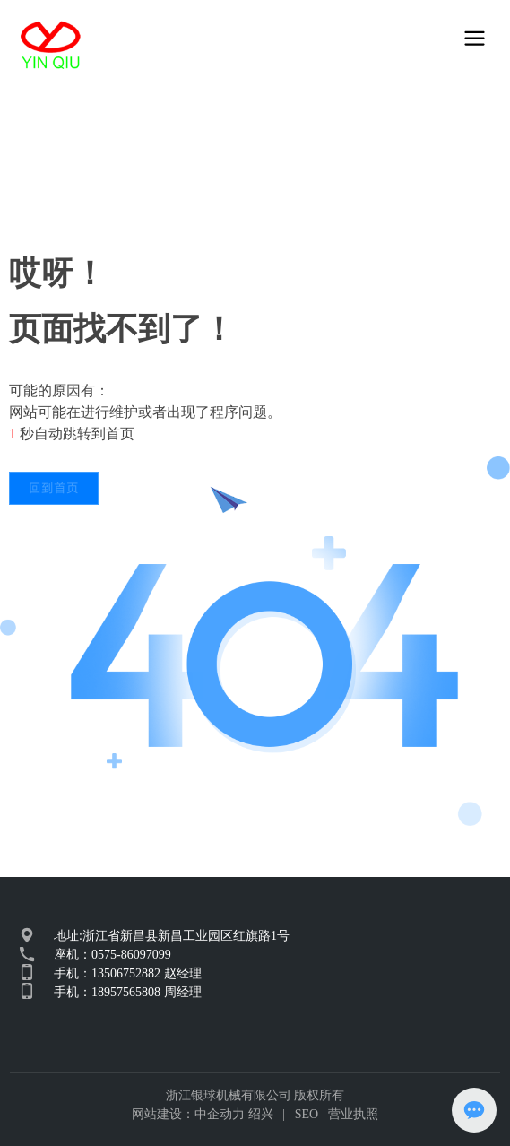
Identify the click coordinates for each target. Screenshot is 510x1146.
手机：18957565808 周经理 (128, 992)
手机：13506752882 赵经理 (128, 973)
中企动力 (219, 1114)
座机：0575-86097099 (112, 954)
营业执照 (353, 1114)
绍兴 (260, 1114)
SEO (306, 1114)
